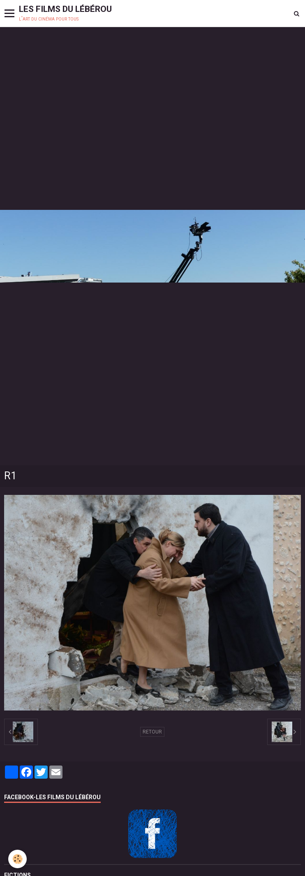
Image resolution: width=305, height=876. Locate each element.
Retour (152, 732)
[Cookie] (17, 859)
